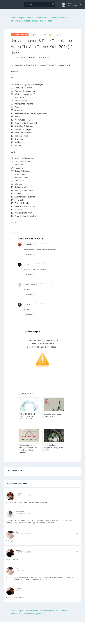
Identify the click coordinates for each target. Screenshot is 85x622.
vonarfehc (30, 244)
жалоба (29, 254)
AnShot (18, 550)
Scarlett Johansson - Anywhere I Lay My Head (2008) (53, 447)
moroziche (20, 512)
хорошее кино (42, 18)
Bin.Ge (13, 222)
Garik (28, 304)
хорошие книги (56, 18)
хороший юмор (62, 610)
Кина (18, 532)
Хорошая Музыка (20, 35)
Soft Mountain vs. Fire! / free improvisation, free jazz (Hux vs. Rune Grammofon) (28, 448)
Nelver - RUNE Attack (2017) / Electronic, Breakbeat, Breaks (27, 416)
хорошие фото (23, 21)
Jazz (14, 232)
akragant (19, 494)
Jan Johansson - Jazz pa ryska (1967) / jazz (53, 415)
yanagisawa (30, 284)
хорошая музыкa (26, 18)
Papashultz (32, 58)
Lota (27, 264)
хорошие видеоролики (42, 21)
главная (14, 18)
